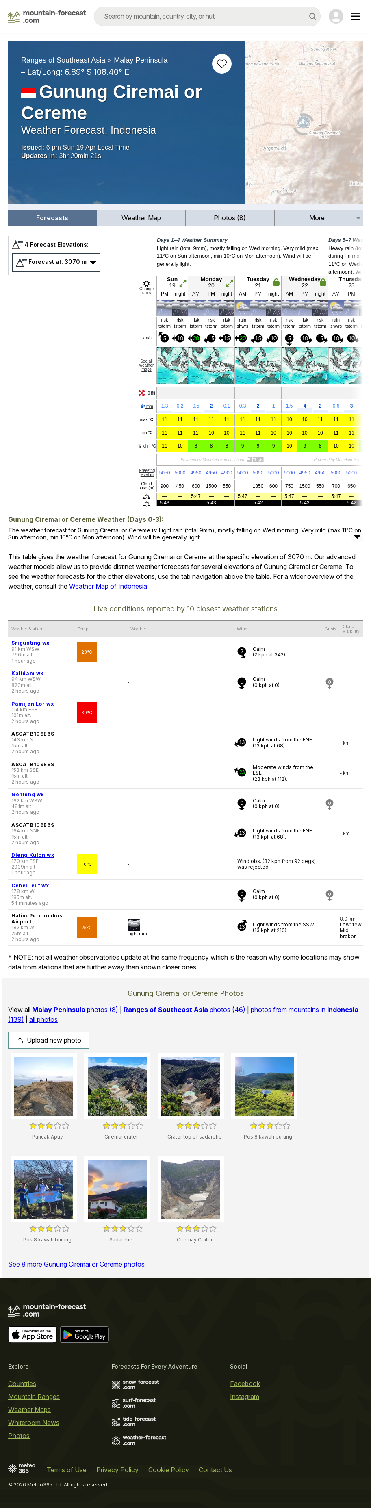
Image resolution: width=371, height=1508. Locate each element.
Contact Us (215, 1470)
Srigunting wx (30, 643)
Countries (22, 1384)
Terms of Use (67, 1470)
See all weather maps (146, 365)
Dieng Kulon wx (32, 855)
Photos (19, 1436)
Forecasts (52, 218)
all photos (43, 1019)
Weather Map (141, 218)
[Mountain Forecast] (47, 16)
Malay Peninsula (140, 60)
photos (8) (75, 1010)
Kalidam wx (27, 673)
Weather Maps (29, 1410)
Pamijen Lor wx (32, 704)
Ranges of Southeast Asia (63, 60)
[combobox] (207, 16)
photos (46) (184, 1010)
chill (147, 446)
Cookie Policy (168, 1470)
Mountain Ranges (34, 1397)
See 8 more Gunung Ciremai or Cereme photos (76, 1264)
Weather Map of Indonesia (108, 586)
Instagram (244, 1397)
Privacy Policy (117, 1470)
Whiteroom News (33, 1423)
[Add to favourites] (222, 64)
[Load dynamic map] (304, 125)
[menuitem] (52, 218)
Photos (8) (230, 218)
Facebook (245, 1384)
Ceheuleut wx (30, 885)
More (317, 218)
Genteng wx (27, 794)
